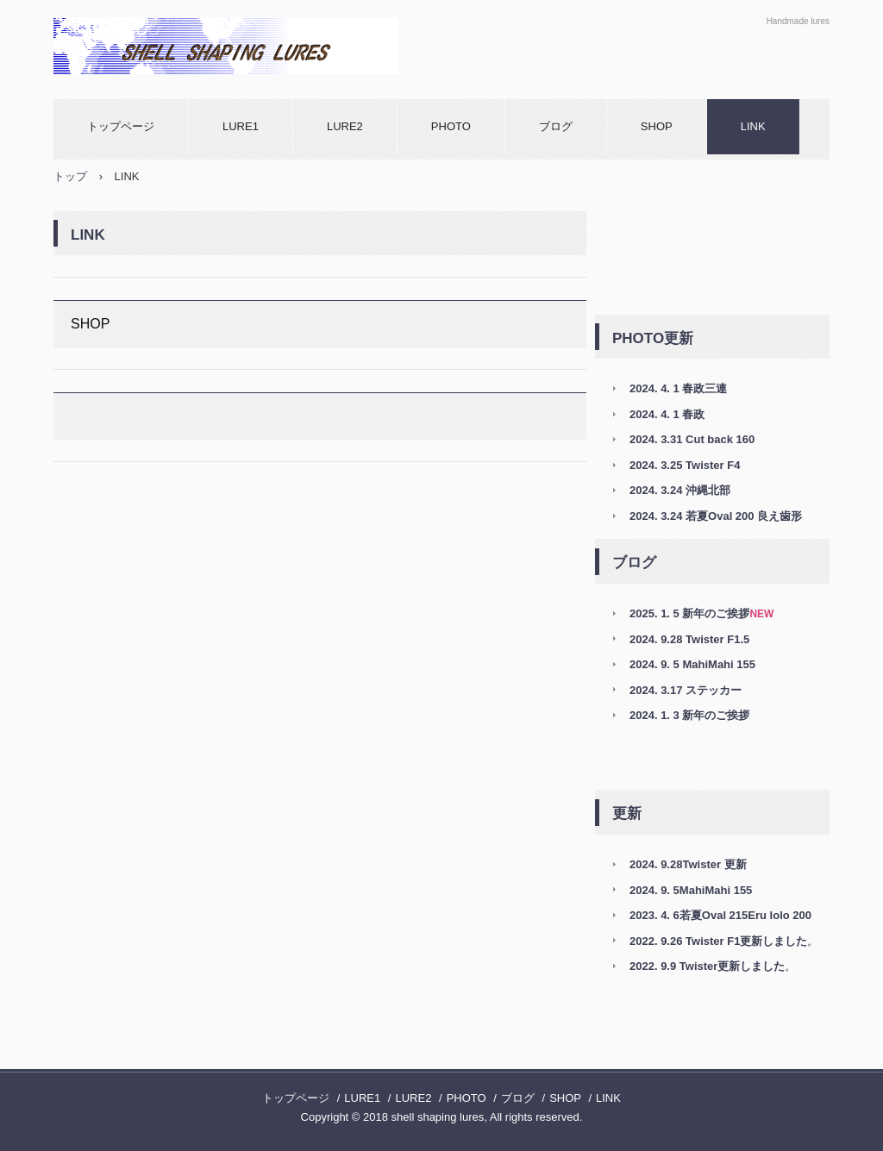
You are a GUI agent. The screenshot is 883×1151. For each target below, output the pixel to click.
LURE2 (345, 126)
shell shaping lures (238, 45)
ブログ (556, 126)
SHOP (657, 126)
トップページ (120, 126)
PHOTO (451, 126)
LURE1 (240, 126)
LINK (753, 126)
